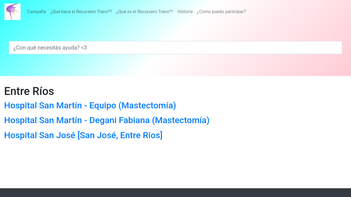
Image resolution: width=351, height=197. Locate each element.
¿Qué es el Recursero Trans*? (144, 11)
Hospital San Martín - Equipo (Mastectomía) (90, 105)
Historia (185, 11)
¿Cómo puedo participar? (221, 11)
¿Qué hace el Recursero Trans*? (81, 11)
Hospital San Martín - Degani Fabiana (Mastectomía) (107, 120)
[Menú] (136, 11)
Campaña (36, 11)
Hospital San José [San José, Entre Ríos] (83, 135)
